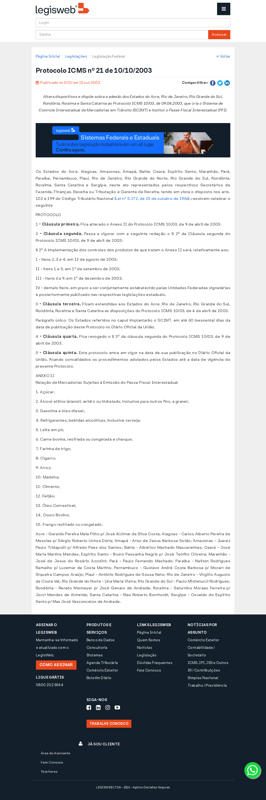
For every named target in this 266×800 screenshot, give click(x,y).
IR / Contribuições (204, 670)
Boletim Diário (99, 678)
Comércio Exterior (102, 670)
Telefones (49, 771)
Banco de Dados (101, 640)
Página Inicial (48, 56)
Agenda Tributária (102, 662)
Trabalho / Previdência (207, 685)
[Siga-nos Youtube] (117, 707)
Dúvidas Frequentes (154, 662)
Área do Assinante (56, 753)
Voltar (223, 56)
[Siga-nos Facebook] (89, 707)
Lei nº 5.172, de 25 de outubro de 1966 (151, 198)
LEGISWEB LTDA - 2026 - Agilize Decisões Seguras (133, 787)
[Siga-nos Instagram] (107, 707)
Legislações (76, 56)
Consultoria (97, 647)
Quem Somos (148, 640)
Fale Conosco (149, 670)
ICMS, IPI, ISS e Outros (208, 662)
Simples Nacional (203, 678)
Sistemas (95, 655)
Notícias (144, 647)
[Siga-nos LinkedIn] (98, 707)
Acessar (219, 34)
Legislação (147, 655)
